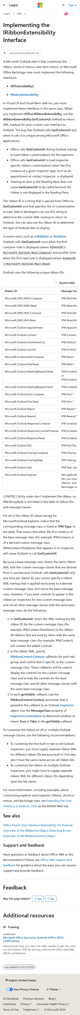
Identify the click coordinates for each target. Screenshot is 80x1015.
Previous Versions (33, 998)
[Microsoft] (40, 5)
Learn (7, 13)
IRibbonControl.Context (27, 656)
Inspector (67, 705)
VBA (19, 13)
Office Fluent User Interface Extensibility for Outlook (38, 825)
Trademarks (30, 1009)
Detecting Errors (60, 830)
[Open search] (63, 5)
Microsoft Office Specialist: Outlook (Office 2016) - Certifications (34, 939)
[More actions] (73, 14)
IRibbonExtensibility (24, 94)
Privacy (25, 1004)
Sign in (73, 5)
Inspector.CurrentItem (26, 716)
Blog (51, 998)
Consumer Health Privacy (52, 1004)
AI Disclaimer (11, 998)
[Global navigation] (4, 5)
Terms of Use (10, 1009)
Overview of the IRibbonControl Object (29, 836)
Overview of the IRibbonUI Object (25, 830)
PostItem (59, 236)
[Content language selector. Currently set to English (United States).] (21, 980)
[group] (40, 389)
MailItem (42, 236)
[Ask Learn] (66, 14)
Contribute (9, 1004)
